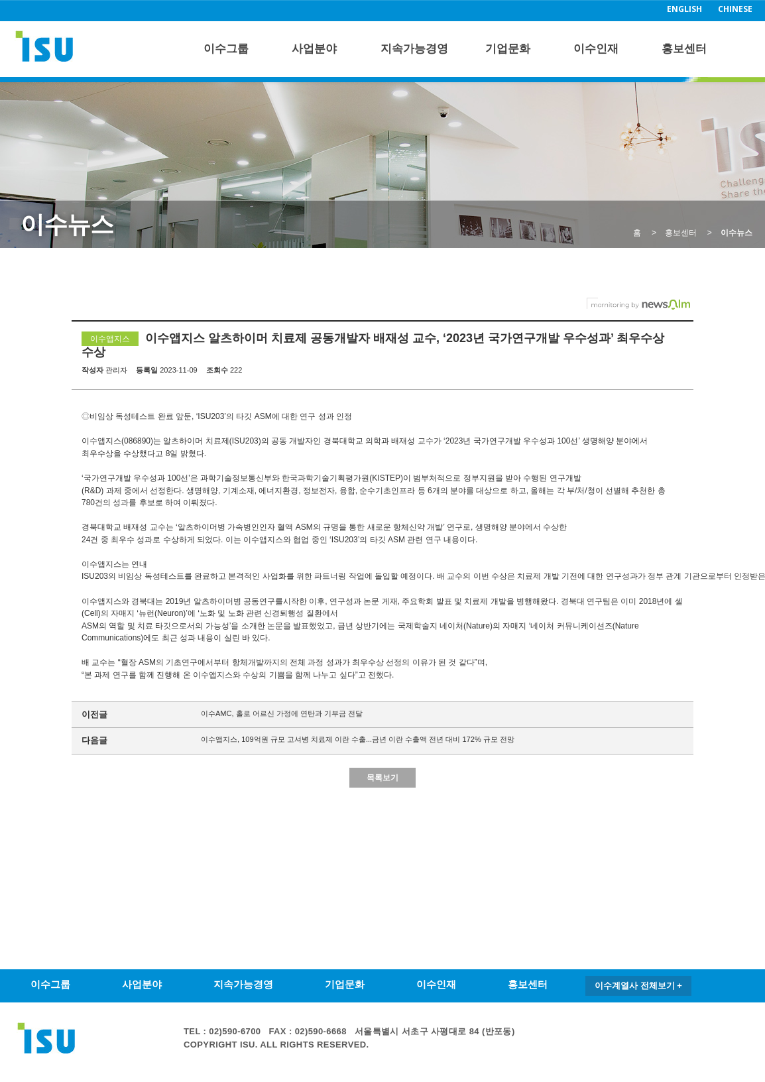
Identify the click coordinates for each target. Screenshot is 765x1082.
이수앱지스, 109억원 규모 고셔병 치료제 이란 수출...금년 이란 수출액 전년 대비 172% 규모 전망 (357, 739)
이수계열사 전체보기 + (638, 986)
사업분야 (314, 48)
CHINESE (735, 9)
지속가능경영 (414, 48)
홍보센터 (684, 48)
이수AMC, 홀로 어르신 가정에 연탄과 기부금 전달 (282, 713)
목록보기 (382, 777)
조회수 (217, 370)
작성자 (92, 370)
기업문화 (507, 48)
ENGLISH (684, 9)
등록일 (147, 370)
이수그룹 (226, 48)
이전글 (94, 714)
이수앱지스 (110, 338)
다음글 (94, 740)
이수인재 (595, 48)
